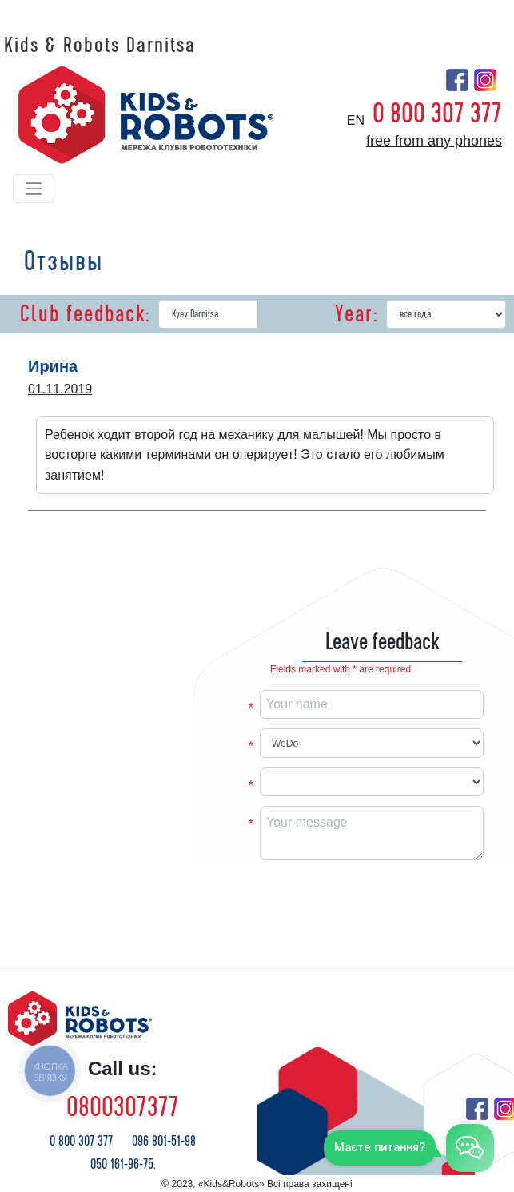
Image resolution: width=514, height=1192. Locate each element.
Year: (356, 314)
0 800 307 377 (437, 113)
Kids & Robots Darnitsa (100, 45)
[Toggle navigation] (33, 188)
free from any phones (434, 141)
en (356, 120)
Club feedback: (85, 314)
